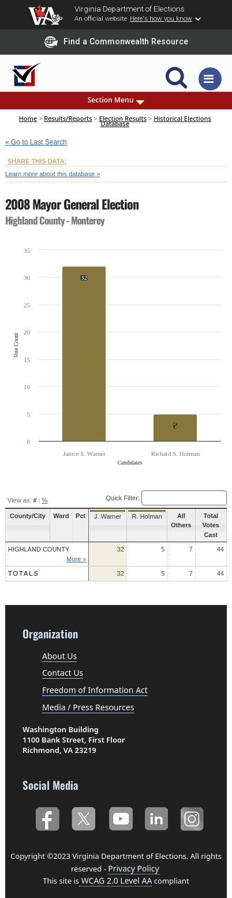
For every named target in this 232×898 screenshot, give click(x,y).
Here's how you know (161, 18)
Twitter (83, 808)
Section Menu (116, 100)
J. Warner (103, 516)
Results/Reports (68, 118)
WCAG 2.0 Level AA (115, 871)
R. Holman (141, 516)
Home (28, 118)
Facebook (47, 808)
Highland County (38, 539)
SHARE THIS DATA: (37, 161)
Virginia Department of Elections (129, 8)
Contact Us (62, 663)
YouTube (120, 808)
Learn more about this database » (52, 173)
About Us (59, 646)
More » (73, 549)
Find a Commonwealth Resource (116, 42)
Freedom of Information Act (95, 680)
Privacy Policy (133, 858)
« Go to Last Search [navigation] (36, 142)
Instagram (194, 808)
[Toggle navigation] (210, 78)
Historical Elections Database (155, 120)
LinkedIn (157, 808)
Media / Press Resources (88, 697)
